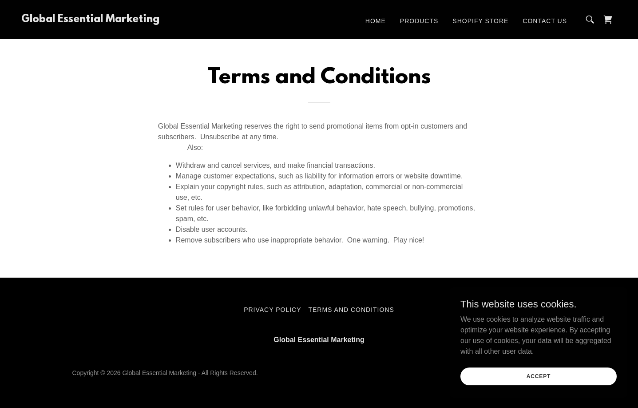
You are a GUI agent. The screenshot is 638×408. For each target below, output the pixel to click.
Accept (539, 376)
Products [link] (419, 20)
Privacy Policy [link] (272, 309)
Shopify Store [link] (480, 20)
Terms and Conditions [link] (351, 309)
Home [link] (375, 20)
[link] (90, 20)
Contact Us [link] (545, 20)
